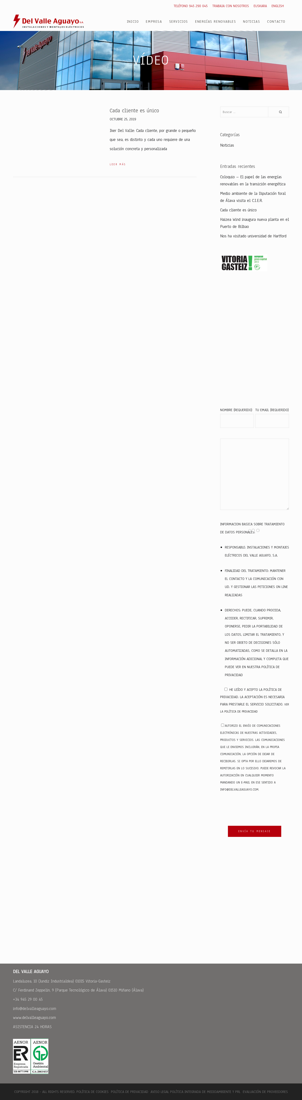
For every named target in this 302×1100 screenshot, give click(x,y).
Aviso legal (160, 1091)
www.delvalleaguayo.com (34, 1017)
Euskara (260, 6)
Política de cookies (92, 1091)
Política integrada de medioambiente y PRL (205, 1091)
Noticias (227, 145)
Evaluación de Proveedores (265, 1091)
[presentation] (256, 809)
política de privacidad (241, 711)
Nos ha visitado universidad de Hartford (253, 236)
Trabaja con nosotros (230, 6)
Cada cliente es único (238, 210)
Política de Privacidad (129, 1091)
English (278, 6)
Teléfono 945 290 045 (191, 6)
